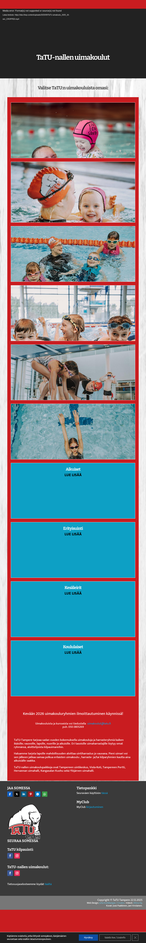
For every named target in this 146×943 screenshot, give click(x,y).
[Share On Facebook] (10, 794)
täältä (48, 884)
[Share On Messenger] (37, 794)
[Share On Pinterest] (30, 794)
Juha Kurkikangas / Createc (112, 903)
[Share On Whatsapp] (44, 794)
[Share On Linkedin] (23, 794)
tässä (104, 793)
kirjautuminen (94, 807)
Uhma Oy (137, 903)
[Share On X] (16, 794)
